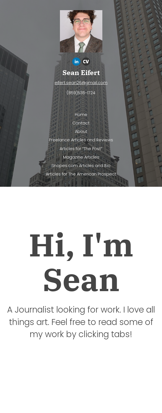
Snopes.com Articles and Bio (81, 165)
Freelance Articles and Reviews (81, 140)
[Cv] (86, 62)
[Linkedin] (76, 62)
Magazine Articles (81, 157)
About (81, 131)
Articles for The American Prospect (81, 174)
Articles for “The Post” (81, 148)
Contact (81, 123)
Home (81, 114)
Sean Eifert (81, 72)
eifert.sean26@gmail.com (81, 82)
